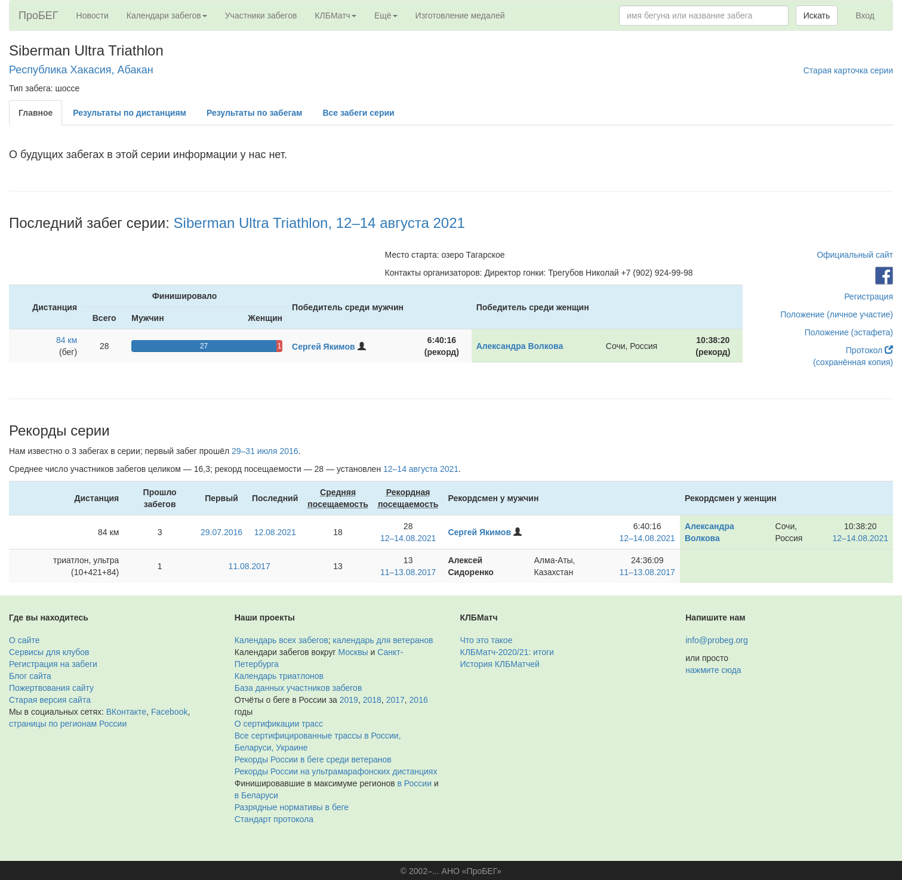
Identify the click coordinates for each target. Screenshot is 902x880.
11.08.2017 (249, 566)
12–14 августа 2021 (420, 469)
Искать (817, 15)
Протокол (869, 350)
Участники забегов (261, 15)
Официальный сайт (855, 255)
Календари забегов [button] (167, 15)
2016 (419, 700)
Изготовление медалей (460, 15)
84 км (66, 340)
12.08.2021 (275, 532)
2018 (372, 700)
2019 (349, 700)
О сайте (24, 640)
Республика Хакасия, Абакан (81, 70)
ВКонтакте (126, 712)
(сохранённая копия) (853, 362)
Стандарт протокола (274, 819)
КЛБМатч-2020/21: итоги (507, 652)
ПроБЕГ (39, 15)
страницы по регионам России (68, 723)
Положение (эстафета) (849, 332)
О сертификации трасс (279, 723)
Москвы (353, 652)
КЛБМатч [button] (335, 15)
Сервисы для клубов (49, 652)
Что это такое (486, 640)
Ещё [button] (386, 15)
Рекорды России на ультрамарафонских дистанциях (336, 771)
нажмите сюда (713, 670)
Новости (92, 15)
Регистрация (868, 296)
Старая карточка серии (848, 70)
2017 (395, 700)
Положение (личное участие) (836, 314)
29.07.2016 (221, 532)
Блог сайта (30, 676)
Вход (865, 15)
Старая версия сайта (50, 700)
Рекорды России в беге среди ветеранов (313, 759)
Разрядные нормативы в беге (292, 807)
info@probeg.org (716, 640)
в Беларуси (256, 795)
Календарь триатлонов (279, 676)
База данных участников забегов (298, 688)
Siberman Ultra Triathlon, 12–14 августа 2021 (319, 223)
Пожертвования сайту (51, 688)
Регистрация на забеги (53, 664)
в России (415, 783)
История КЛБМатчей (500, 664)
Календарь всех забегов (281, 640)
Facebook (169, 712)
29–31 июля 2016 (265, 451)
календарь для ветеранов (383, 640)
